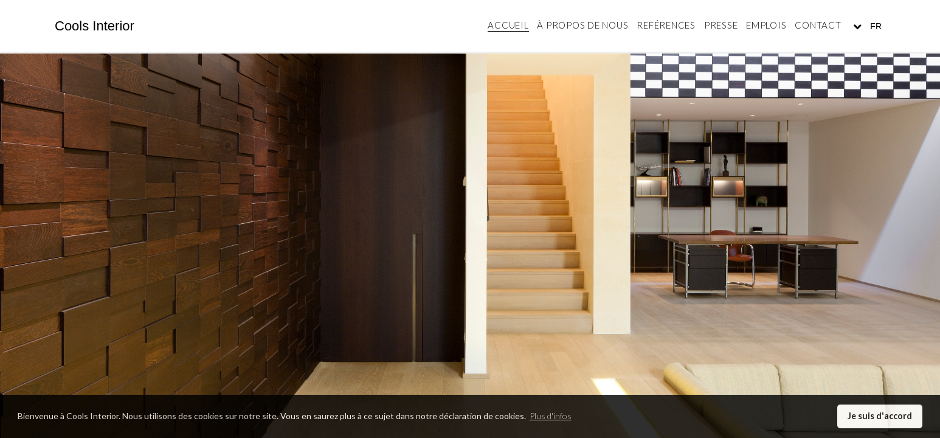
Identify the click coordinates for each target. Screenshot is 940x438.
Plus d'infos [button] (551, 416)
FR (875, 26)
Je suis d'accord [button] (880, 416)
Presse (721, 24)
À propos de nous (582, 24)
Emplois (766, 24)
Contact (818, 24)
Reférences (666, 24)
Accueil (508, 24)
